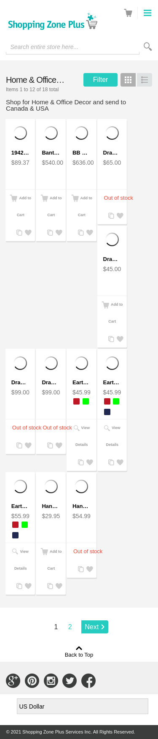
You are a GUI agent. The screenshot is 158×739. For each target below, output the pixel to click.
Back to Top (79, 654)
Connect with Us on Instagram (51, 681)
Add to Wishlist (27, 233)
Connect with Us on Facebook (88, 681)
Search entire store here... (44, 46)
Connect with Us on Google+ (13, 681)
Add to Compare (18, 233)
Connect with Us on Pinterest (32, 681)
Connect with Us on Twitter (69, 681)
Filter (100, 79)
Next (92, 626)
